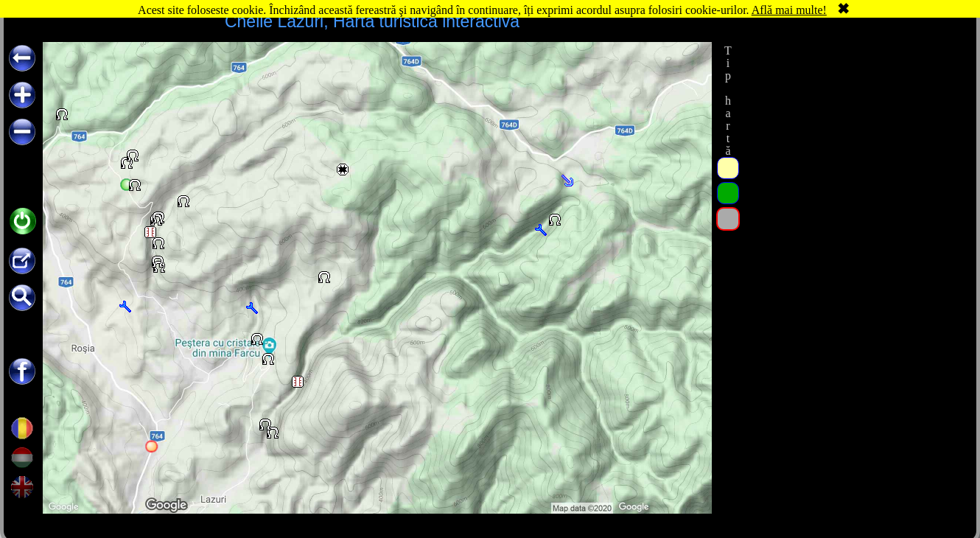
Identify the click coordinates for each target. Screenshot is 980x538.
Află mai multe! (789, 10)
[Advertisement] (853, 134)
